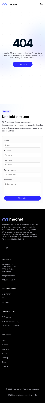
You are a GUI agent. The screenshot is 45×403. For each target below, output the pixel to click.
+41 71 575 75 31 (8, 280)
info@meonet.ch (8, 276)
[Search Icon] (36, 4)
